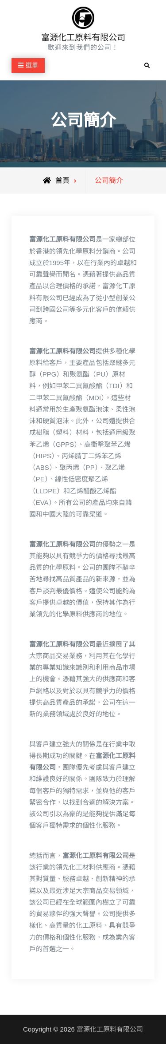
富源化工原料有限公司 (83, 37)
